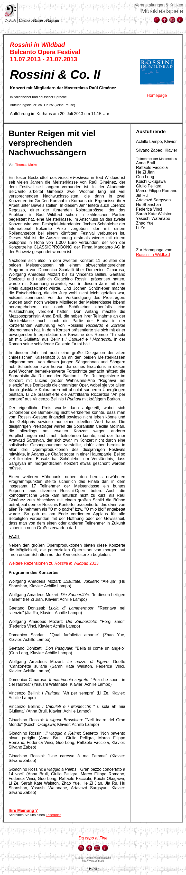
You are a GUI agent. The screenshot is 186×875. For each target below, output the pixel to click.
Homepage (157, 95)
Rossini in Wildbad (153, 254)
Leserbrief (53, 815)
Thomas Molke (26, 165)
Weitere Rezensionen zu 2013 (54, 563)
